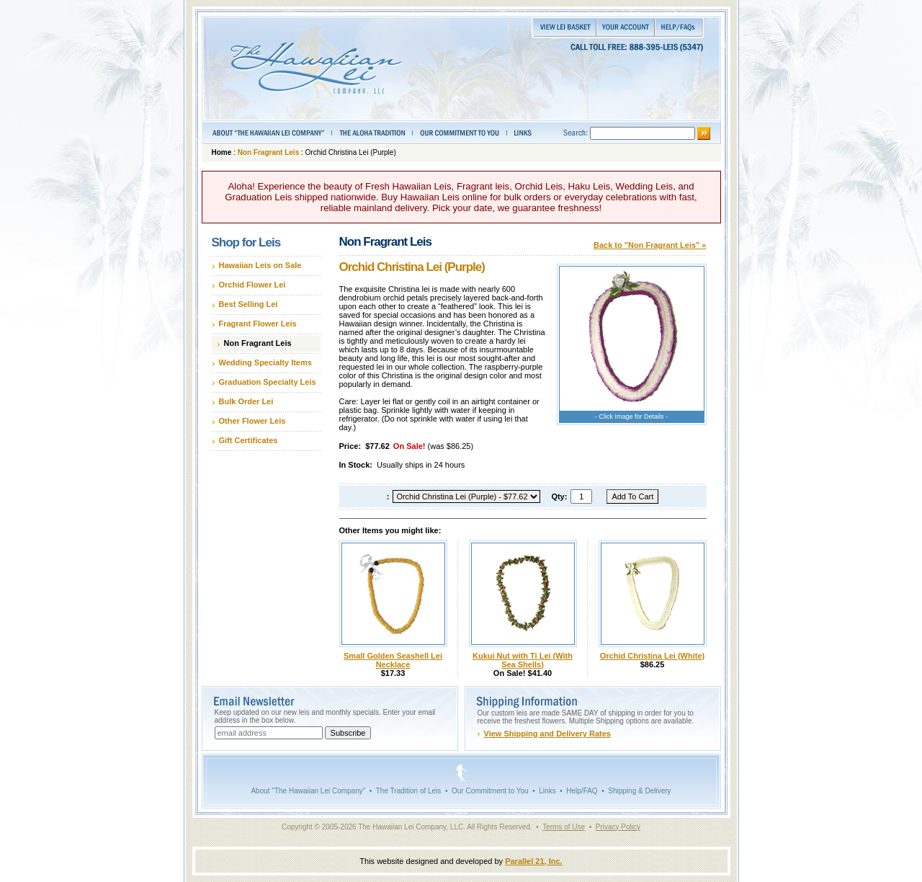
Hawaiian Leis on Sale (260, 265)
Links (547, 791)
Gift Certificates (248, 440)
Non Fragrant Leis (269, 152)
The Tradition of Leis (409, 791)
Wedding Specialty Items (265, 362)
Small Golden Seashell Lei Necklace (393, 660)
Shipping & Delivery (639, 791)
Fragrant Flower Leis (258, 323)
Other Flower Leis (252, 420)
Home (222, 152)
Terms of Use (563, 827)
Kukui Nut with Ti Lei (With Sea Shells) (523, 660)
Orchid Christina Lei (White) (652, 655)
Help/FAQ (581, 791)
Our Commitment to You (490, 791)
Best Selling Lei (248, 304)
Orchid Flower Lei (252, 284)
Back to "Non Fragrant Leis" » (650, 245)
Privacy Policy (618, 827)
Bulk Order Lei (246, 401)
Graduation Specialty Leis (267, 382)
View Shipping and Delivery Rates (547, 733)
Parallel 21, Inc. (534, 861)
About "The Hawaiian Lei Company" (308, 791)
